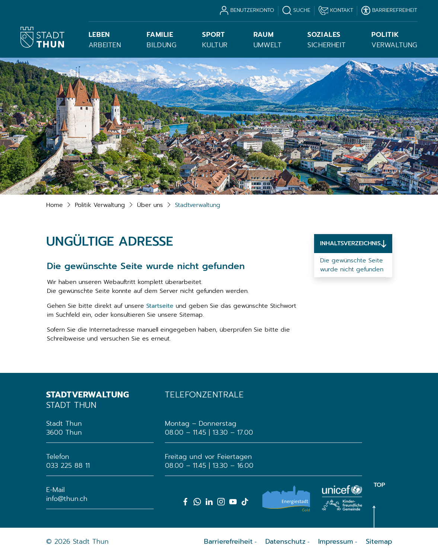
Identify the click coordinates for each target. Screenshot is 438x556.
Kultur (215, 39)
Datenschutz (285, 541)
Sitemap (379, 541)
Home (54, 205)
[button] (100, 205)
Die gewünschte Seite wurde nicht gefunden (351, 265)
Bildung (161, 39)
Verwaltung (394, 39)
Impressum (335, 541)
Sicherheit (326, 39)
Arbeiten (105, 39)
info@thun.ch (66, 498)
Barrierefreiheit (228, 541)
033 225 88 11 (68, 465)
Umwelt (267, 39)
